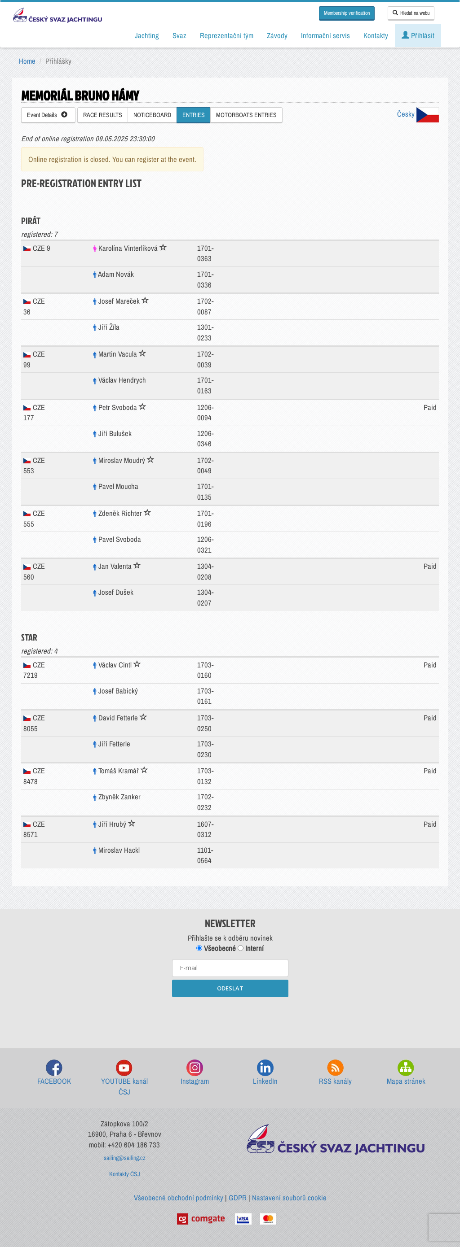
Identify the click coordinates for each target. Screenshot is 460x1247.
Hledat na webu (411, 13)
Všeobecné (216, 948)
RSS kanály (335, 1073)
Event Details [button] (47, 115)
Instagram (195, 1073)
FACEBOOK (54, 1073)
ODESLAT (230, 988)
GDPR (238, 1198)
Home (27, 61)
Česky (418, 114)
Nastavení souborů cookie (289, 1198)
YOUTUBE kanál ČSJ (124, 1078)
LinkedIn (265, 1073)
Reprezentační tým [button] (226, 35)
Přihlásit (418, 35)
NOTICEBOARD (152, 115)
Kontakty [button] (375, 35)
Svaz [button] (179, 35)
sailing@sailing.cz (125, 1158)
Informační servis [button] (325, 35)
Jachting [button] (147, 35)
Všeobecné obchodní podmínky (178, 1198)
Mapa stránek (406, 1073)
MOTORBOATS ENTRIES (246, 115)
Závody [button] (277, 35)
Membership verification (347, 13)
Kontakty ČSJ (124, 1174)
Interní (251, 948)
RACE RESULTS (102, 115)
